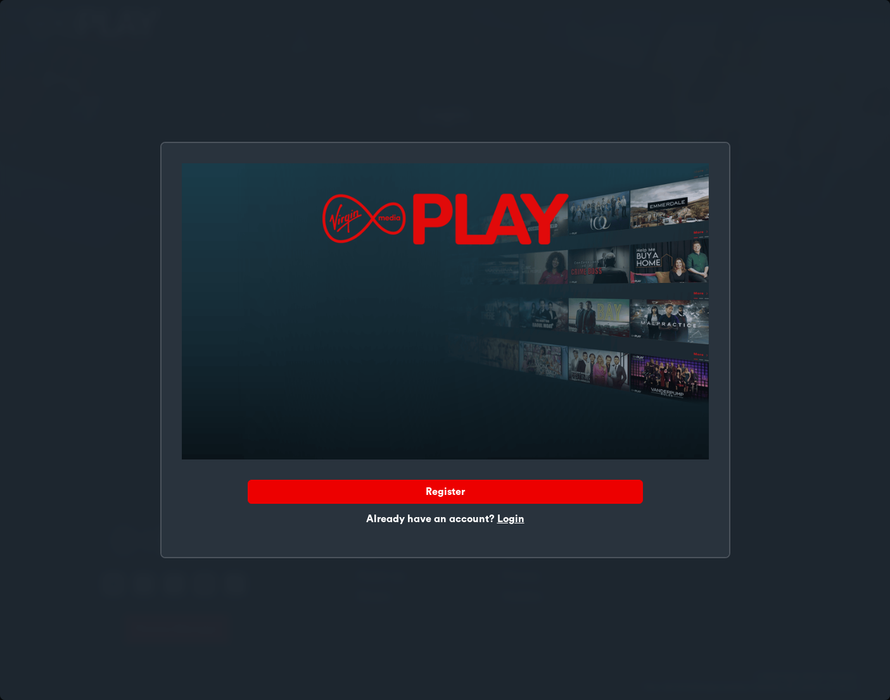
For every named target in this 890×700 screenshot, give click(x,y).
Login (510, 519)
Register (445, 492)
